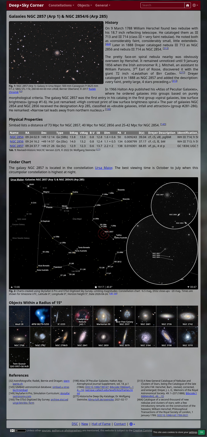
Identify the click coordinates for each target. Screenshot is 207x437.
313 (166, 48)
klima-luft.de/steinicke (101, 399)
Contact (120, 424)
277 (182, 72)
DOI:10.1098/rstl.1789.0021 (172, 415)
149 (111, 293)
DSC (75, 424)
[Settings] (132, 424)
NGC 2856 (16, 141)
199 (108, 109)
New (84, 424)
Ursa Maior (103, 168)
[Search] (187, 5)
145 (163, 124)
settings (193, 432)
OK (201, 432)
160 (115, 293)
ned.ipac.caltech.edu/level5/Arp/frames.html (105, 391)
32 (21, 91)
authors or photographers (67, 430)
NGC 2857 (16, 146)
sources (46, 430)
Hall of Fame (101, 424)
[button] (61, 5)
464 (108, 44)
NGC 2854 (16, 137)
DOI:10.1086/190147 (97, 387)
